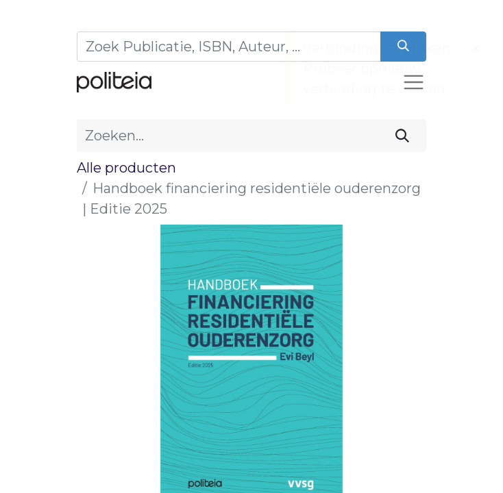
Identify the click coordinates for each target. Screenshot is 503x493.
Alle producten (126, 168)
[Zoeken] (403, 46)
